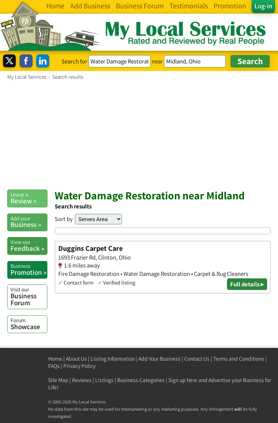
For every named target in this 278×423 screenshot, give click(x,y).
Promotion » (28, 269)
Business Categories (141, 380)
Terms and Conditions (238, 358)
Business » (28, 222)
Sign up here (182, 380)
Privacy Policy (79, 365)
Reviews (82, 380)
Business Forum (28, 296)
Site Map (58, 380)
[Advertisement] (139, 134)
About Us (76, 358)
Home (55, 358)
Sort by (64, 219)
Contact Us (197, 358)
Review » (28, 198)
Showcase (28, 323)
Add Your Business (159, 358)
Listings (104, 380)
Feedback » (28, 245)
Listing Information (112, 358)
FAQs (54, 365)
